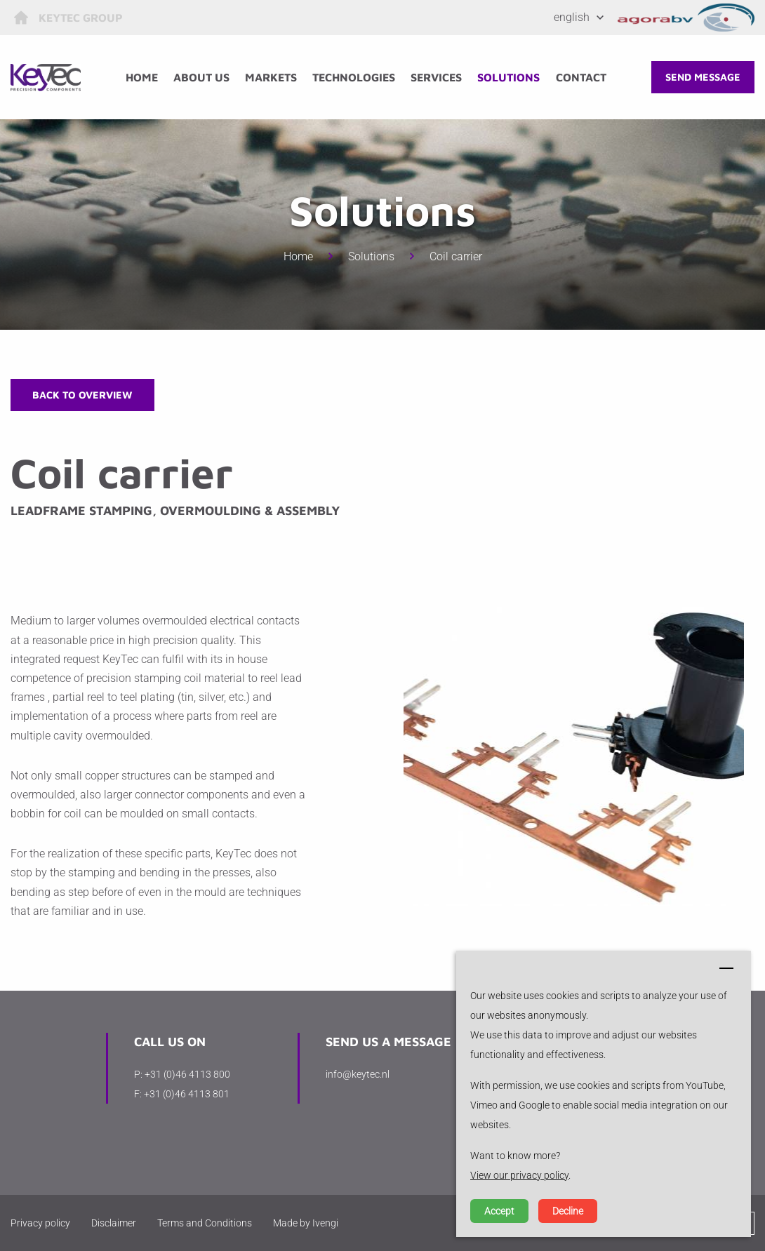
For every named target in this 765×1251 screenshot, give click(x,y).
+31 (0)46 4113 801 (187, 1093)
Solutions (508, 77)
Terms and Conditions (204, 1223)
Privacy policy (40, 1223)
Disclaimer (113, 1223)
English (572, 17)
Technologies (353, 77)
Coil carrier (456, 256)
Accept (499, 1211)
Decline (567, 1211)
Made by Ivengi (305, 1223)
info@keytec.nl (358, 1074)
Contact (581, 77)
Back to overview (82, 395)
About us (201, 77)
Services (436, 77)
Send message (702, 77)
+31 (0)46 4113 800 (187, 1074)
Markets (271, 77)
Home (142, 77)
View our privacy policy (519, 1175)
